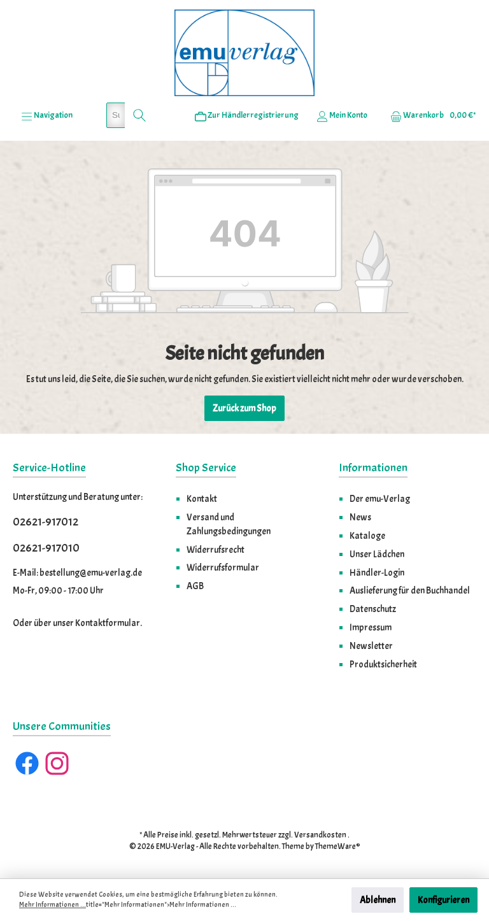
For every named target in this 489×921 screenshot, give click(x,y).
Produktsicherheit (383, 664)
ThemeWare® (337, 846)
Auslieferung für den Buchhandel (410, 590)
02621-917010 (46, 548)
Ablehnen (377, 900)
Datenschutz (373, 609)
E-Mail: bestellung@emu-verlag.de (77, 572)
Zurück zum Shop (244, 408)
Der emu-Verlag (380, 498)
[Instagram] (57, 763)
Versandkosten (320, 835)
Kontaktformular (107, 623)
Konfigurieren (443, 900)
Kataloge (367, 535)
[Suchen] (140, 115)
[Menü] (47, 115)
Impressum (371, 627)
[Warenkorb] (429, 115)
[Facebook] (27, 763)
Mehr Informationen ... (52, 905)
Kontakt (202, 498)
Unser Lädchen (377, 554)
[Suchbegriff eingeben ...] (115, 115)
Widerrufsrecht (215, 549)
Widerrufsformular (223, 567)
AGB (195, 586)
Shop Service (206, 467)
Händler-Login (377, 572)
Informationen (373, 467)
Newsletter (371, 646)
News (360, 517)
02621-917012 (45, 522)
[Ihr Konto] (342, 115)
